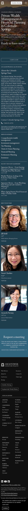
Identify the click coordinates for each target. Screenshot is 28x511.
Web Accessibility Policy (15, 485)
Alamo (3, 407)
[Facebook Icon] (9, 482)
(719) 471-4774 (8, 123)
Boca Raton (18, 402)
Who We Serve (4, 371)
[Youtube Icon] (5, 482)
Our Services (4, 377)
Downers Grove (19, 417)
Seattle (16, 463)
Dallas (16, 447)
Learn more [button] (5, 504)
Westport (4, 425)
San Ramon (5, 412)
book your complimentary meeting (14, 350)
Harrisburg (17, 439)
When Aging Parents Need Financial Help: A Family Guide (14, 192)
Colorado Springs (6, 417)
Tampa (16, 409)
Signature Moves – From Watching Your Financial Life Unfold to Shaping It (13, 185)
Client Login (19, 377)
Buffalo (4, 460)
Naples (17, 404)
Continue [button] (5, 508)
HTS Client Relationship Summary (9, 495)
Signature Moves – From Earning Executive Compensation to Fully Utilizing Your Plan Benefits (12, 169)
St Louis (4, 439)
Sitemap (3, 380)
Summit (4, 449)
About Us (3, 374)
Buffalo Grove (18, 414)
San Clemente (5, 410)
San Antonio (18, 452)
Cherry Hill (5, 445)
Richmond (17, 457)
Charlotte (4, 467)
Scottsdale (4, 402)
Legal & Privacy (5, 485)
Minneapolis (18, 433)
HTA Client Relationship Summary (9, 493)
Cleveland (4, 473)
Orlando (17, 407)
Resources (18, 371)
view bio (3, 241)
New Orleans (18, 422)
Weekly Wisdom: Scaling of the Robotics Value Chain (12, 177)
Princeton (4, 447)
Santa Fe (4, 455)
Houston (17, 449)
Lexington (17, 427)
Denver (4, 420)
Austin (16, 445)
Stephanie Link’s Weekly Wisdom (10, 389)
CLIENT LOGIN (14, 60)
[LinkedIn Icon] (2, 482)
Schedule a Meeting (16, 3)
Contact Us (19, 374)
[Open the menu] (26, 2)
